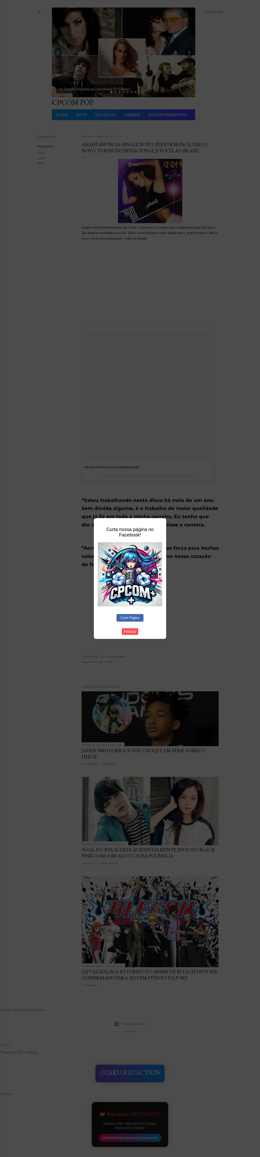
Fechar (130, 631)
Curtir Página (130, 618)
